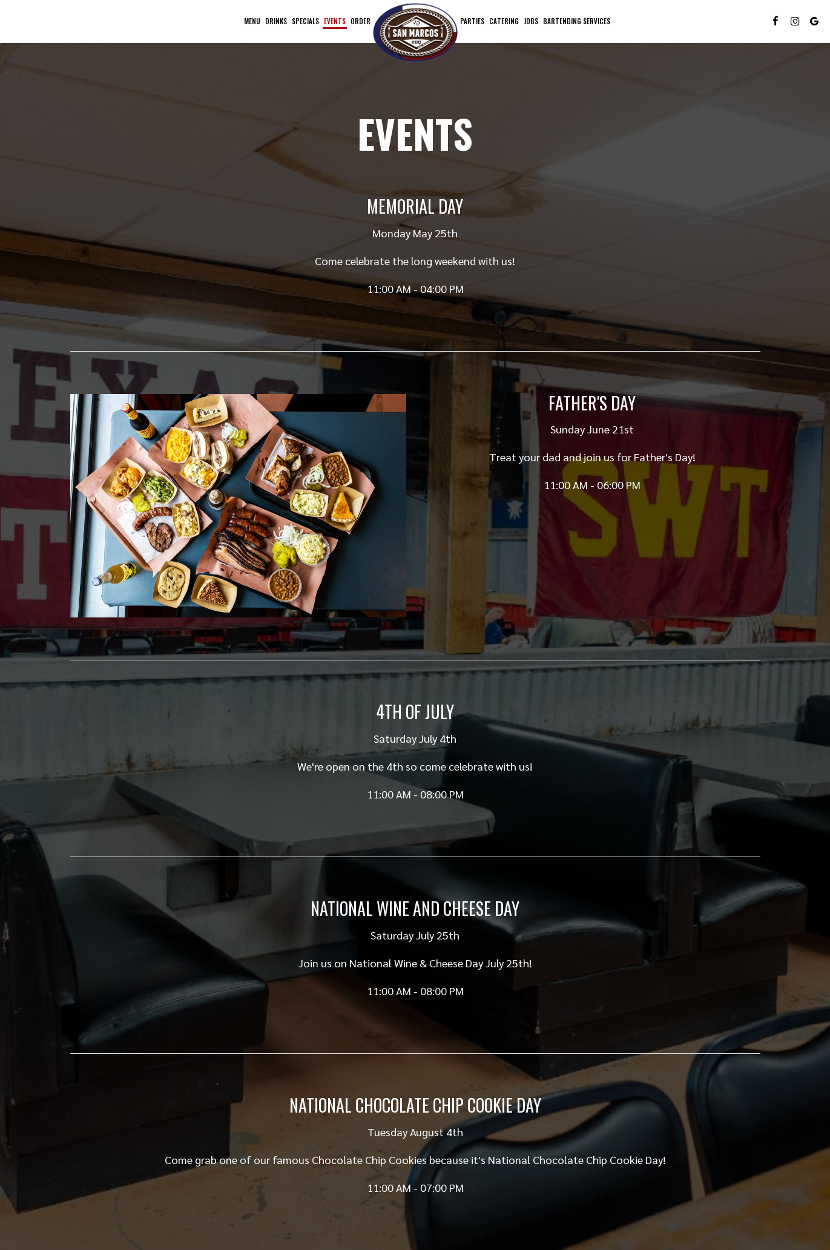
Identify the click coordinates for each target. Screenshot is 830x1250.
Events (335, 21)
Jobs (531, 21)
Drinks (276, 21)
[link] (415, 32)
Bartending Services (576, 21)
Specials (305, 21)
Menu (252, 21)
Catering (504, 21)
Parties (472, 21)
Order (361, 21)
